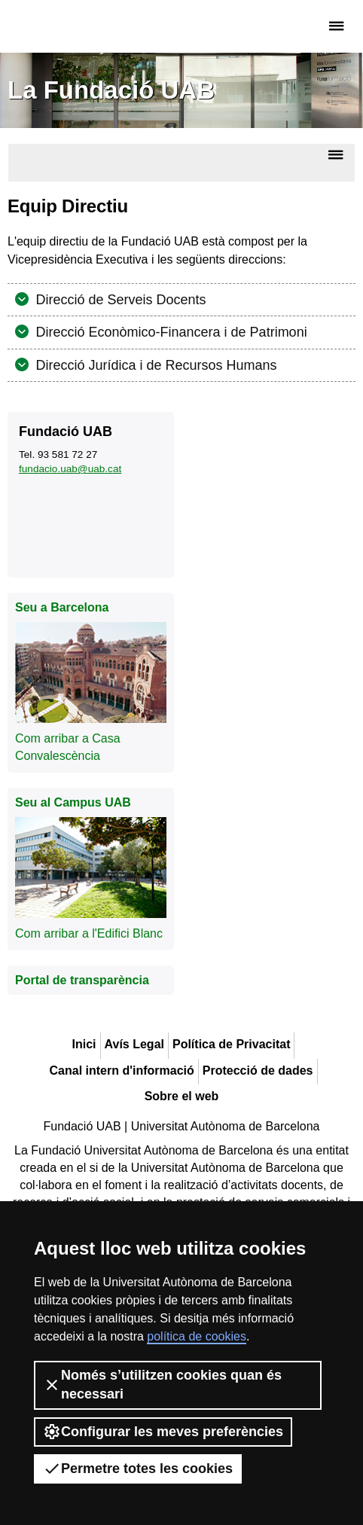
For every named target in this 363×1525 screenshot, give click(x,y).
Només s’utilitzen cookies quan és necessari (162, 1384)
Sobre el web (182, 1096)
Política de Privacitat (231, 1044)
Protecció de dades (258, 1070)
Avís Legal (134, 1044)
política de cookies (196, 1336)
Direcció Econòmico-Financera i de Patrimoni (169, 332)
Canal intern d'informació (122, 1070)
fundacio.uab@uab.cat (70, 468)
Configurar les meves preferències (163, 1432)
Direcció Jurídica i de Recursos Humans (154, 365)
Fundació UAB (71, 26)
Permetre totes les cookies (138, 1468)
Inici (84, 1044)
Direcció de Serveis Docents (119, 299)
